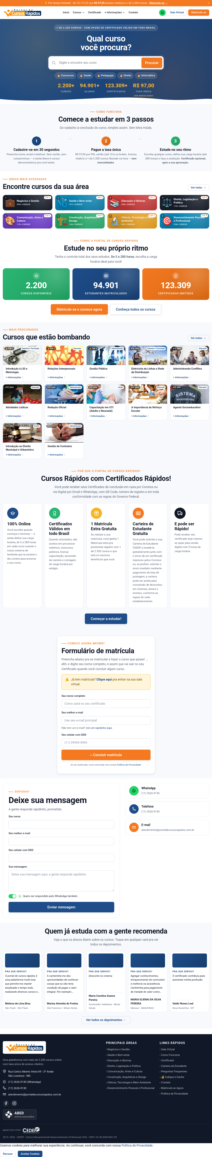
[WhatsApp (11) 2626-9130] (162, 12)
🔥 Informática (146, 75)
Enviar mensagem (61, 907)
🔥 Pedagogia (105, 75)
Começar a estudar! (106, 619)
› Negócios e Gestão (118, 1049)
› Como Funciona (170, 1055)
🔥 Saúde (85, 75)
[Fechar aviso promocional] (209, 3)
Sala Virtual (177, 12)
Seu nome (14, 816)
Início (66, 12)
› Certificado (167, 1060)
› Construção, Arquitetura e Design (126, 1077)
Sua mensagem (18, 866)
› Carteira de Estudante (173, 1066)
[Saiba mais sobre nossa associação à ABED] (20, 1114)
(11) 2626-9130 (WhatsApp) (24, 1082)
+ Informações (115, 12)
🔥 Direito (125, 75)
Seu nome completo (73, 695)
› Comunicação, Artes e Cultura (124, 1071)
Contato (133, 12)
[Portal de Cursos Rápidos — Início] (22, 12)
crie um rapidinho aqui (99, 728)
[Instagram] (14, 1103)
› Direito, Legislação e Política (123, 1066)
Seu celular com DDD (73, 734)
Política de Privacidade (129, 764)
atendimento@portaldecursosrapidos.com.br (34, 1094)
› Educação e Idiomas (118, 1060)
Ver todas (198, 187)
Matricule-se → (158, 3)
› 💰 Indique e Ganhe (172, 1077)
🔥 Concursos (65, 75)
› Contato (165, 1082)
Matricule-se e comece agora (79, 309)
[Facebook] (6, 1103)
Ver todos (198, 338)
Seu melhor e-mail (72, 712)
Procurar (152, 63)
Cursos (79, 12)
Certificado (94, 12)
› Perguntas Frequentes (173, 1071)
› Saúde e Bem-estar (118, 1055)
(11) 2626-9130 (17, 1088)
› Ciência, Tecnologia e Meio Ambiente (128, 1082)
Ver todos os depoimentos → (106, 1020)
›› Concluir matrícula (106, 755)
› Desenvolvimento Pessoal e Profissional (130, 1088)
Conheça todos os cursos (135, 309)
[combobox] (98, 62)
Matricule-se (198, 12)
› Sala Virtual (167, 1049)
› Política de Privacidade (174, 1093)
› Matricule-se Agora (172, 1088)
